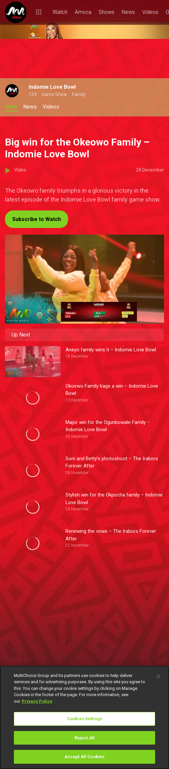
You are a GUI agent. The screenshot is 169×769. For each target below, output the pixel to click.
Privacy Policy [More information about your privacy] (37, 701)
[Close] (158, 676)
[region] (84, 717)
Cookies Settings (84, 718)
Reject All (84, 737)
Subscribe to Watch (36, 219)
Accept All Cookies (84, 756)
